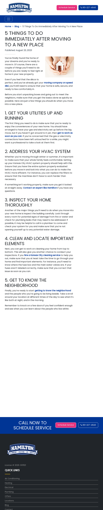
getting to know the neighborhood (53, 290)
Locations (9, 500)
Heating (8, 483)
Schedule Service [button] (67, 7)
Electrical (9, 487)
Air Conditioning (12, 478)
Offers (8, 496)
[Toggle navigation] (8, 19)
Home (8, 26)
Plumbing (9, 491)
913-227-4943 (88, 7)
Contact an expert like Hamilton (40, 187)
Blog (16, 26)
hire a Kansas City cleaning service (41, 255)
